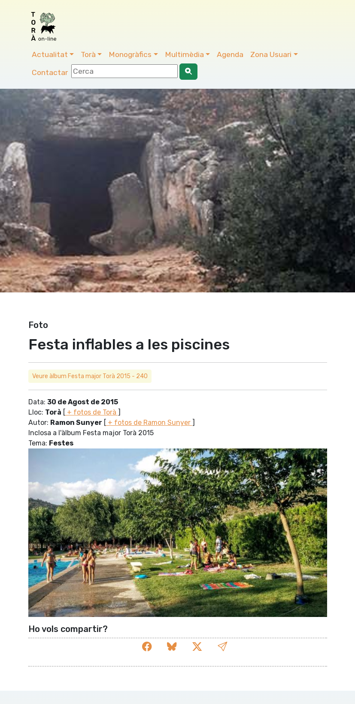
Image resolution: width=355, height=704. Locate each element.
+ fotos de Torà (91, 412)
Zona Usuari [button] (270, 54)
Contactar (50, 72)
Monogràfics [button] (130, 54)
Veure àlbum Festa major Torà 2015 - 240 (90, 376)
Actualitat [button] (50, 54)
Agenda (230, 54)
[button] (222, 647)
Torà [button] (88, 54)
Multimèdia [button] (184, 54)
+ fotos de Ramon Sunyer (149, 422)
